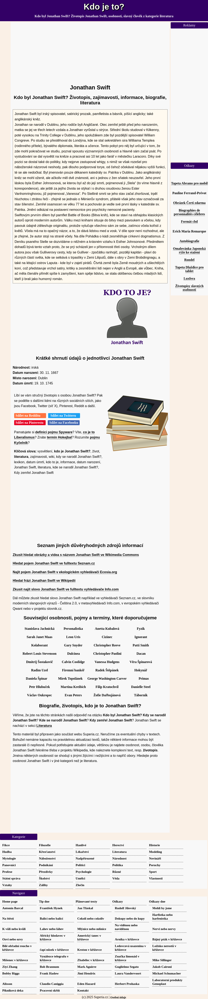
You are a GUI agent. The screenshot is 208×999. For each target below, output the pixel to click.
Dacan (141, 653)
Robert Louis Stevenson (39, 653)
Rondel (189, 260)
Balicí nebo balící (51, 918)
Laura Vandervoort (128, 973)
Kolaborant (39, 645)
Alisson (7, 983)
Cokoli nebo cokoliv (90, 918)
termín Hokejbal (59, 437)
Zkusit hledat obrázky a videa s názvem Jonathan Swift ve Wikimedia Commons (76, 555)
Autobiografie (189, 241)
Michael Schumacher (166, 973)
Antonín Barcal (12, 908)
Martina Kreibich (73, 687)
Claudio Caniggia (52, 983)
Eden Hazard (86, 983)
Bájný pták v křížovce (167, 939)
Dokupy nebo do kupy (130, 918)
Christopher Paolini (107, 653)
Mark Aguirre (86, 966)
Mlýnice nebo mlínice (91, 929)
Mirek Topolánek (70, 678)
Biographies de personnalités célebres (189, 212)
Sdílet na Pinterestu (30, 422)
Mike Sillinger (162, 960)
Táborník (141, 695)
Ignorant (140, 637)
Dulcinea (73, 653)
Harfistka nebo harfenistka (162, 916)
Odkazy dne (157, 901)
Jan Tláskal (85, 908)
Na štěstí (8, 918)
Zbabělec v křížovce (90, 960)
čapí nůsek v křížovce (54, 949)
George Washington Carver (107, 678)
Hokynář (140, 670)
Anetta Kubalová (107, 628)
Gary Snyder (73, 645)
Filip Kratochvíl (107, 687)
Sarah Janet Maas (40, 637)
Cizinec (107, 637)
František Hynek (51, 908)
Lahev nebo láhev (52, 929)
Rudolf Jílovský (125, 908)
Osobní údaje (118, 997)
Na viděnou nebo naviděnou (126, 927)
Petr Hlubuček (39, 687)
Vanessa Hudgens (107, 662)
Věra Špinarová (141, 662)
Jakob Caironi (162, 966)
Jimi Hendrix (86, 973)
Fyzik (141, 628)
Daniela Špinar (36, 678)
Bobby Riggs (10, 973)
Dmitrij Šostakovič (39, 662)
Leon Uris (73, 637)
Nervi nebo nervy (164, 929)
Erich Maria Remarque (189, 231)
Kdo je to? (104, 6)
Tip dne (44, 901)
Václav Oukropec (39, 695)
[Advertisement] (90, 51)
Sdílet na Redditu (30, 415)
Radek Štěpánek (107, 670)
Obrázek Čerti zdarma (189, 203)
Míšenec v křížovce (15, 960)
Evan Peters (73, 695)
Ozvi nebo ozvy (12, 939)
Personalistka (73, 628)
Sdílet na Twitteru (64, 415)
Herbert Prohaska (127, 983)
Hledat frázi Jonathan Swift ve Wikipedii (44, 580)
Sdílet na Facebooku (63, 422)
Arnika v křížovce (127, 939)
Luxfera (189, 278)
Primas (144, 678)
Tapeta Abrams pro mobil (189, 183)
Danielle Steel (140, 687)
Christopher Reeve (107, 645)
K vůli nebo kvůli (14, 929)
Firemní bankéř (73, 670)
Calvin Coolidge (73, 662)
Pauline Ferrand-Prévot (189, 193)
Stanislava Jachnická (40, 628)
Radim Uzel (39, 670)
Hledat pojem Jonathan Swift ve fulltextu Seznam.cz (54, 563)
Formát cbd (189, 221)
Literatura (44, 725)
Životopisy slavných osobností (189, 287)
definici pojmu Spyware (54, 432)
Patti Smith (141, 645)
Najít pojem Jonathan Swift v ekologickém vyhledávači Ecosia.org (65, 572)
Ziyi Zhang (9, 966)
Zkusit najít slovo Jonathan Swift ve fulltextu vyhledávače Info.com (66, 589)
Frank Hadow (49, 973)
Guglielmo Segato (127, 966)
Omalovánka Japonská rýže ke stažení (189, 250)
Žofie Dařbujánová (106, 695)
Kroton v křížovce (89, 949)
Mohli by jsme (162, 908)
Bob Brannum (49, 966)
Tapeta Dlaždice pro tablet (189, 269)
